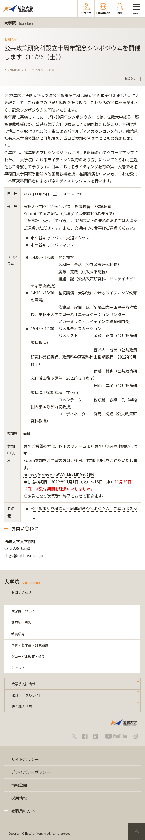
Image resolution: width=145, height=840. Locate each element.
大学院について (23, 610)
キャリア (18, 667)
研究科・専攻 (21, 622)
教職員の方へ (23, 810)
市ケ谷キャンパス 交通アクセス (60, 238)
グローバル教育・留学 (28, 656)
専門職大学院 (22, 706)
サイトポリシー (25, 759)
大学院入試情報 (23, 683)
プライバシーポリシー (31, 772)
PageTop (136, 831)
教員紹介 (18, 633)
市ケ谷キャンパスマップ (52, 245)
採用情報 (19, 798)
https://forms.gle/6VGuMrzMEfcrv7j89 (58, 474)
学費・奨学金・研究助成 (29, 645)
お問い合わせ (21, 592)
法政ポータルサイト (27, 695)
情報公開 (19, 785)
